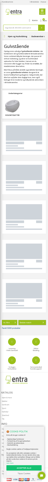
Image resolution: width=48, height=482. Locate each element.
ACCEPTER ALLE (24, 468)
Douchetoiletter (12, 115)
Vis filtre (10, 322)
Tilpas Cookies (24, 473)
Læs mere (9, 463)
